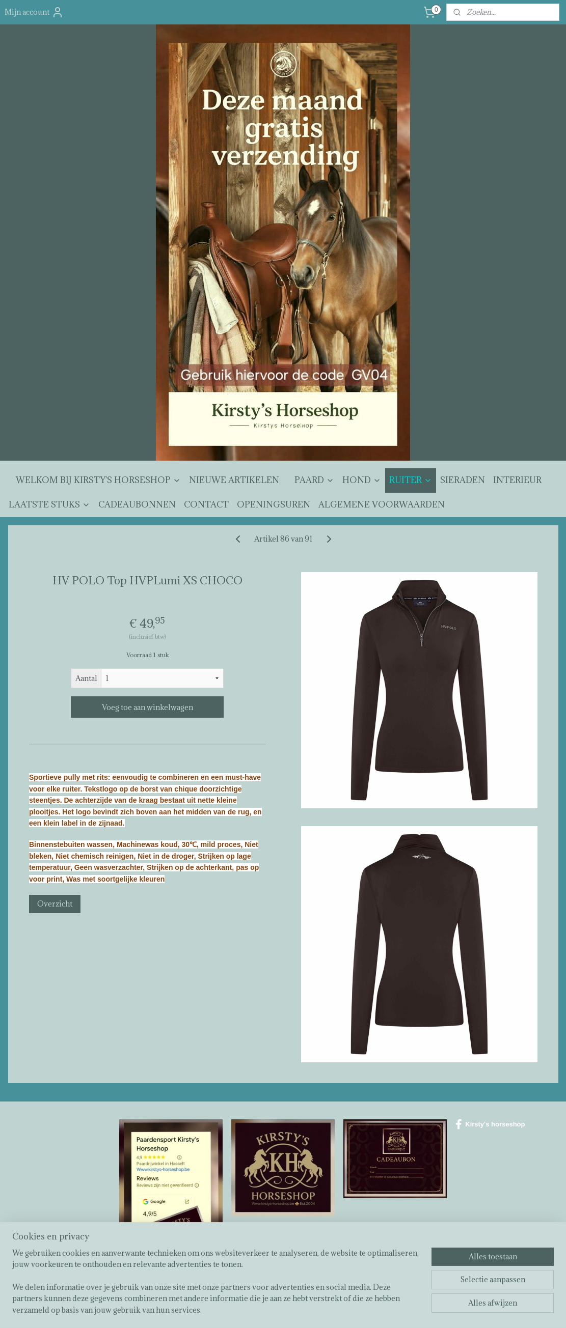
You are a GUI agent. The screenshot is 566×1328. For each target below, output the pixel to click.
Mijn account (34, 12)
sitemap (257, 1309)
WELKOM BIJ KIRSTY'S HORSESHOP (98, 480)
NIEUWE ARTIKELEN (234, 480)
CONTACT (206, 504)
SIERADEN (462, 480)
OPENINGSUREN (273, 504)
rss (276, 1309)
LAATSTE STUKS (49, 504)
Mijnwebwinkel (396, 1309)
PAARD (314, 480)
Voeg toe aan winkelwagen (147, 707)
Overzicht (54, 904)
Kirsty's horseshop (490, 1124)
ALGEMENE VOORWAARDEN (381, 504)
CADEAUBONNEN (137, 504)
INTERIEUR (517, 480)
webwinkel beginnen (311, 1309)
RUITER (410, 480)
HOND (361, 480)
